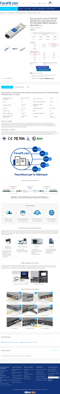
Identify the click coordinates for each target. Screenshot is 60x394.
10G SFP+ (2, 373)
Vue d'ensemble (7, 87)
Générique (54, 46)
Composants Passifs (4, 383)
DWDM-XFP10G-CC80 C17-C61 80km (29, 342)
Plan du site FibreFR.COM (17, 378)
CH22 (54, 55)
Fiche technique (19, 87)
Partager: (3, 78)
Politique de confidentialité (41, 378)
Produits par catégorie (17, 375)
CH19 (54, 53)
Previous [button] (1, 49)
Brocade (54, 44)
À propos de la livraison (41, 374)
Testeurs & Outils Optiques (5, 384)
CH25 (54, 57)
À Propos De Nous (50, 8)
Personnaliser (28, 8)
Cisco (35, 44)
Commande (26, 372)
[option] (7, 49)
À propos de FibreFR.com (41, 369)
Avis (28, 87)
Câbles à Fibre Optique (17, 382)
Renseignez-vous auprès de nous (50, 63)
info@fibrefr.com (54, 371)
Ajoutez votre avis (55, 350)
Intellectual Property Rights (41, 380)
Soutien (34, 8)
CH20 (35, 55)
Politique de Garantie (28, 374)
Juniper (44, 44)
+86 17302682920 (53, 369)
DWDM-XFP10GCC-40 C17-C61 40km (10, 342)
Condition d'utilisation (40, 376)
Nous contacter (27, 378)
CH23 (35, 57)
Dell (34, 46)
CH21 (44, 55)
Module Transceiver (16, 380)
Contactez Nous (41, 8)
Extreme (44, 46)
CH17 (35, 53)
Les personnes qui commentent (24, 355)
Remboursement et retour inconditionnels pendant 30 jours (44, 75)
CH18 (44, 53)
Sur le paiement (39, 371)
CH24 (44, 57)
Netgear (34, 48)
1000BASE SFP (3, 375)
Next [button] (27, 49)
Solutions (21, 8)
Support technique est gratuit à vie (40, 76)
